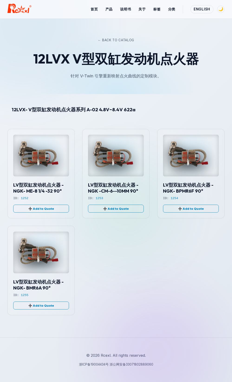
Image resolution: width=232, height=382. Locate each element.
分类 (172, 9)
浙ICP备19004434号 (94, 364)
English (202, 9)
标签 (157, 9)
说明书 (125, 9)
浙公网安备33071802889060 (131, 364)
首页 (94, 9)
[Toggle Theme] (221, 9)
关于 (142, 9)
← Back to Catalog (116, 40)
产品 (109, 9)
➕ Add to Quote (41, 208)
